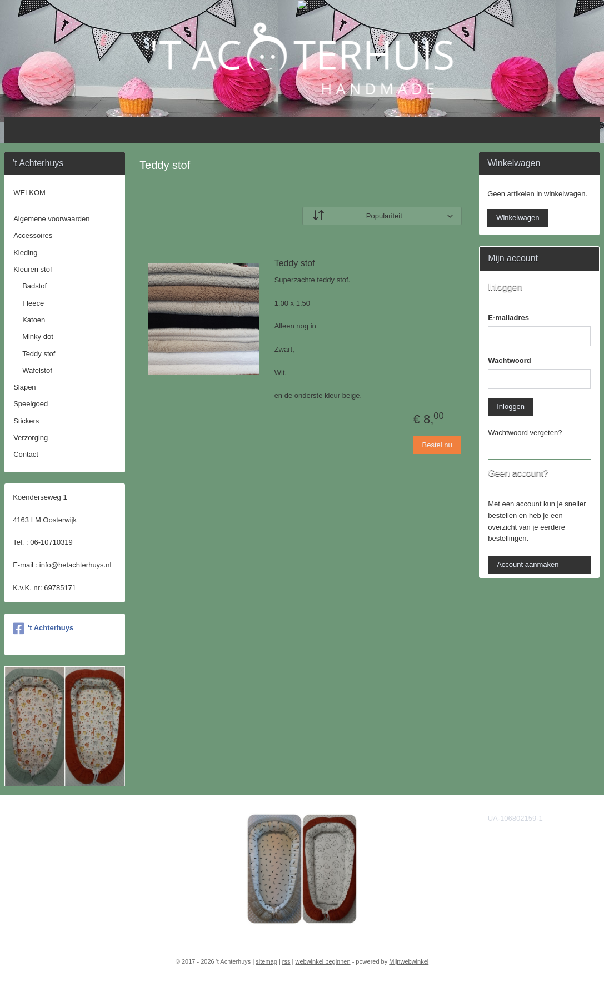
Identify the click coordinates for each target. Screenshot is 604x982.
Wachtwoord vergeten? (525, 432)
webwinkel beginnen (323, 961)
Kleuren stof (32, 269)
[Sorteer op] (382, 216)
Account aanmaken (527, 564)
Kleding (25, 252)
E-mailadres (508, 317)
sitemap (266, 961)
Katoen (33, 320)
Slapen (24, 387)
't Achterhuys (43, 628)
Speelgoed (30, 404)
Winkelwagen (517, 217)
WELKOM (29, 192)
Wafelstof (37, 370)
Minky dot (37, 336)
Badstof (34, 286)
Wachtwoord (509, 360)
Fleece (33, 303)
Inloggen (511, 406)
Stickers (26, 421)
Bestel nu (437, 445)
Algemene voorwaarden (51, 219)
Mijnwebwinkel (408, 961)
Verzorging (30, 437)
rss (286, 961)
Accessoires (32, 235)
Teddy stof (294, 263)
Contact (25, 454)
